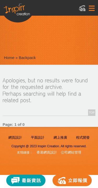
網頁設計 (15, 137)
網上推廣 (60, 137)
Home (9, 57)
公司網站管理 (71, 152)
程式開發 (83, 137)
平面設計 (37, 137)
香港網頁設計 (47, 152)
